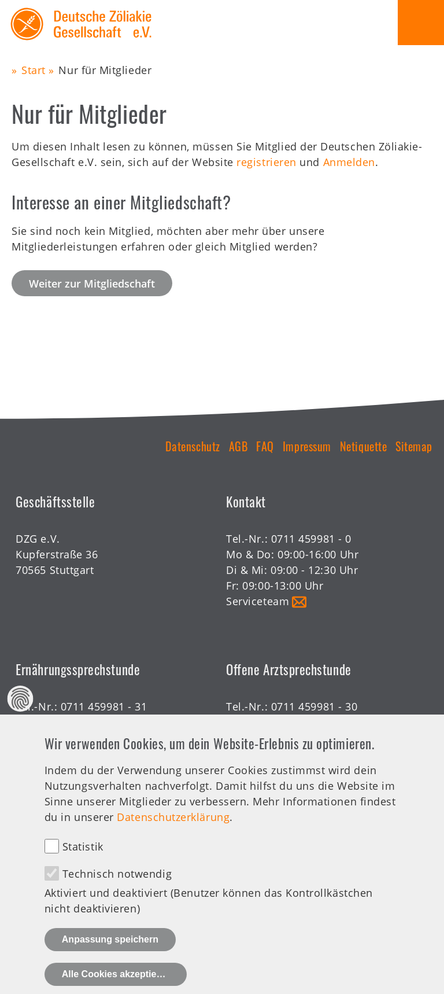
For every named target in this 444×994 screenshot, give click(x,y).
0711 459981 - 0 (311, 539)
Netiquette (363, 446)
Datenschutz (192, 446)
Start (33, 70)
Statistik (82, 863)
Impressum (307, 446)
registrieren (266, 162)
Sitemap (413, 446)
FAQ (265, 446)
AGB (238, 446)
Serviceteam (257, 601)
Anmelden (349, 162)
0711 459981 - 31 (104, 706)
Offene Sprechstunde (280, 722)
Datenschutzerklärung (173, 834)
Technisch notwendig (117, 890)
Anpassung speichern (110, 957)
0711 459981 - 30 (314, 706)
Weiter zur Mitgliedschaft (92, 283)
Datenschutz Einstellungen (21, 716)
